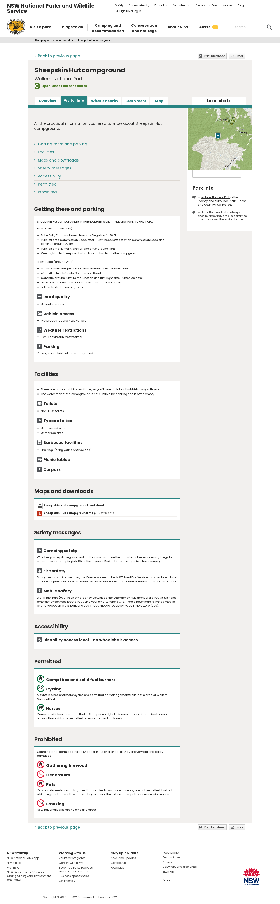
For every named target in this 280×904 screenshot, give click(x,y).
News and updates (123, 858)
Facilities (46, 152)
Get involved (67, 881)
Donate (167, 880)
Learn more (135, 100)
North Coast (238, 201)
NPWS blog (14, 863)
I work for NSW (107, 897)
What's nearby (104, 100)
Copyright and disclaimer (180, 867)
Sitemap (168, 871)
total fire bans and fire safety (155, 581)
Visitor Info (74, 100)
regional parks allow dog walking (69, 794)
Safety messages (54, 168)
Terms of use (171, 857)
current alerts (75, 86)
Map (159, 100)
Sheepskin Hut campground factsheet (74, 505)
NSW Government (82, 897)
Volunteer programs (72, 858)
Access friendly (139, 5)
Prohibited (47, 192)
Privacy (167, 862)
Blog (241, 5)
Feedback (117, 867)
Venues (228, 5)
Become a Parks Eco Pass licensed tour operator (76, 869)
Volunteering (181, 5)
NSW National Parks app (23, 858)
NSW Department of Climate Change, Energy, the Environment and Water (29, 875)
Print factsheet (214, 56)
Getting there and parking (62, 144)
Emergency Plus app (128, 598)
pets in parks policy (125, 794)
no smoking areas (84, 810)
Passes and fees (206, 5)
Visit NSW (13, 867)
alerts (219, 100)
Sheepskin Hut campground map (78, 513)
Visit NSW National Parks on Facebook (11, 897)
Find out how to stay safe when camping (132, 561)
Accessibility (49, 176)
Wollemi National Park (215, 197)
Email (239, 56)
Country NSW (213, 205)
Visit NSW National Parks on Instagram (20, 897)
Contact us (118, 863)
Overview (47, 100)
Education (161, 5)
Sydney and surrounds (213, 201)
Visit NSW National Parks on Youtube (30, 897)
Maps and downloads (58, 160)
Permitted (47, 184)
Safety (119, 5)
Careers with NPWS (71, 863)
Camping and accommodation (54, 40)
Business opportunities (74, 876)
